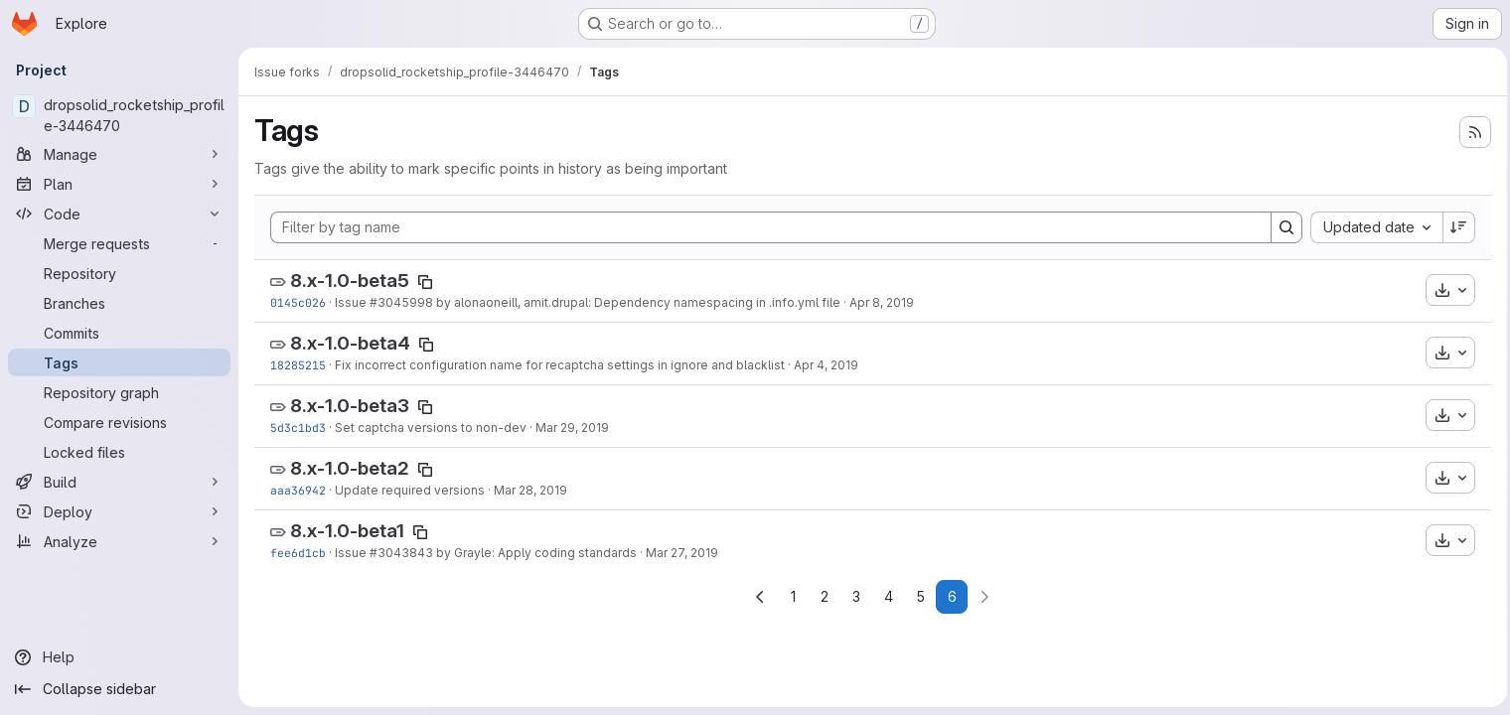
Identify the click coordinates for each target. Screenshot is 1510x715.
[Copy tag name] (425, 282)
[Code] (119, 213)
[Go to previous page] (758, 597)
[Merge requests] (119, 243)
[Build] (119, 482)
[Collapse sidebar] (119, 689)
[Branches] (119, 303)
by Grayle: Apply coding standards (535, 552)
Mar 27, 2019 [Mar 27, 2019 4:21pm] (682, 552)
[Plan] (119, 184)
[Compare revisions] (119, 422)
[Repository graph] (119, 392)
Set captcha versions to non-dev (431, 427)
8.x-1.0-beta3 (349, 405)
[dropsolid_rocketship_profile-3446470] (119, 115)
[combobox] (1371, 227)
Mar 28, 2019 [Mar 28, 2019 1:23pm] (530, 490)
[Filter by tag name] (768, 227)
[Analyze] (119, 541)
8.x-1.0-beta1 (347, 530)
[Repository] (119, 273)
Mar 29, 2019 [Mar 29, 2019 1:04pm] (572, 427)
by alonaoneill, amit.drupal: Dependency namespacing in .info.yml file (636, 302)
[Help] (119, 657)
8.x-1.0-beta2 (349, 468)
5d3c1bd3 (298, 427)
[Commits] (119, 333)
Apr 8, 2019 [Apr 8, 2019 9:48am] (881, 302)
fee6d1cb (298, 552)
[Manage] (119, 154)
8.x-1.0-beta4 (350, 343)
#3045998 (401, 302)
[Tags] (119, 362)
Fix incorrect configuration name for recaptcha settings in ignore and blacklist (560, 365)
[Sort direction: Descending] (1454, 227)
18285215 (298, 365)
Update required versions (410, 490)
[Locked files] (119, 452)
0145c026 (298, 302)
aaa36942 (298, 490)
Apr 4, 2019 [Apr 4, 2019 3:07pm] (826, 365)
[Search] (1281, 227)
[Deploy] (119, 511)
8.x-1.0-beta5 (349, 280)
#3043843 (401, 552)
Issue (352, 302)
